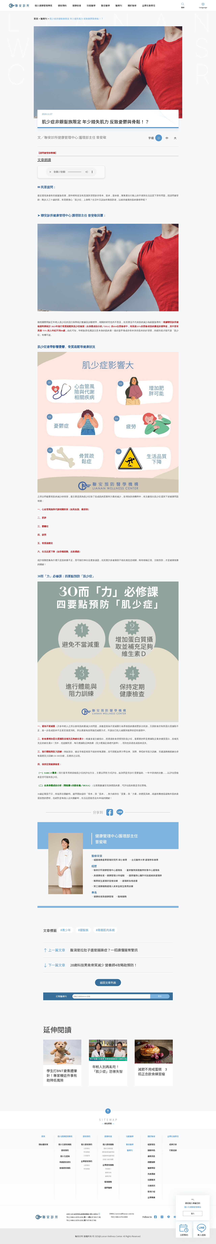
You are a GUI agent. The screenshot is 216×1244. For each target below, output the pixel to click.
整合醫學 (105, 5)
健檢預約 (62, 5)
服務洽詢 (108, 1172)
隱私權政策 (43, 1144)
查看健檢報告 (65, 1168)
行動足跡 (173, 1150)
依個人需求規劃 (108, 1159)
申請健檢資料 (65, 1162)
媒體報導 (151, 1162)
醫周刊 (118, 5)
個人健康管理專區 (43, 5)
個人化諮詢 (65, 1156)
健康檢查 (76, 5)
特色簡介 (108, 1169)
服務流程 (108, 1176)
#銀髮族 (83, 930)
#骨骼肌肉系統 (105, 930)
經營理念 (151, 1144)
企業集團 (151, 1197)
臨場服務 (108, 1181)
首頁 (43, 1136)
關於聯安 (132, 5)
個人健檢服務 (108, 1144)
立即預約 (87, 1148)
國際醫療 (108, 1187)
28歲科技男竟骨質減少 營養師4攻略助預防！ (103, 965)
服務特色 (151, 1150)
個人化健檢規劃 (64, 1144)
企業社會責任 (148, 5)
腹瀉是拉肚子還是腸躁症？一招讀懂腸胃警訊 (104, 950)
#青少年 (65, 930)
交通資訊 (151, 1185)
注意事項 (87, 1155)
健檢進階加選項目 (108, 1152)
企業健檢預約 (86, 1161)
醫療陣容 (151, 1168)
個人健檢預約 (86, 1144)
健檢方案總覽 (108, 1148)
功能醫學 (91, 5)
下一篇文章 (56, 965)
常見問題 (87, 1152)
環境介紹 (151, 1191)
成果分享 (173, 1144)
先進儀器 (151, 1173)
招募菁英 (151, 1179)
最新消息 (151, 1156)
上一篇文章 (56, 950)
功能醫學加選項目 (108, 1155)
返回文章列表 (108, 983)
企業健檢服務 (108, 1165)
